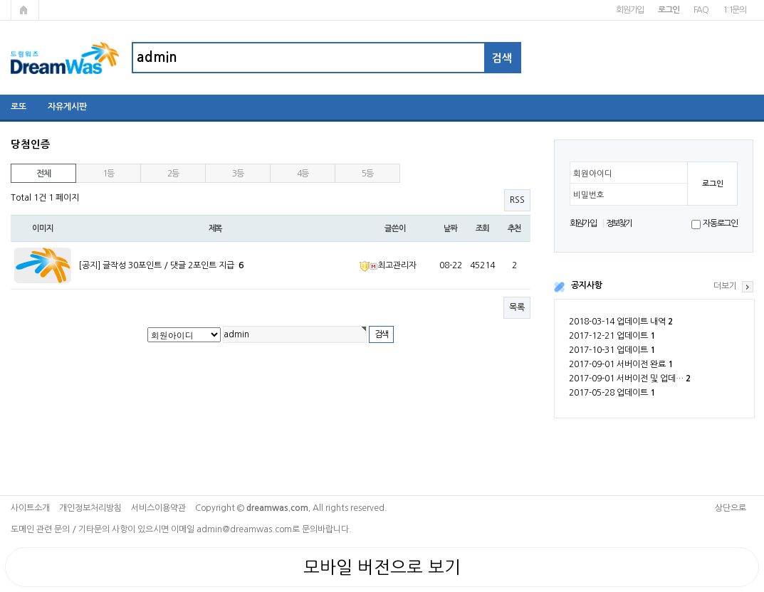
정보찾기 (619, 223)
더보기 (725, 286)
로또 (18, 106)
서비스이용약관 (158, 508)
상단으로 (730, 508)
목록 (517, 307)
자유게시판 (67, 106)
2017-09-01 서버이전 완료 (621, 364)
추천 (515, 228)
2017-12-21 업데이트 (612, 336)
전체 (43, 173)
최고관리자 (388, 265)
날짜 (451, 228)
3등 (238, 173)
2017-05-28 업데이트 (612, 392)
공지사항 (586, 285)
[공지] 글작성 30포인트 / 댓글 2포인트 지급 (161, 265)
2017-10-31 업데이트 (612, 350)
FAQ (701, 10)
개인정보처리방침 (90, 508)
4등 (302, 173)
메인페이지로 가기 (24, 10)
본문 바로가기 (0, 0)
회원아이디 (592, 173)
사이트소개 (30, 508)
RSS (517, 200)
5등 (367, 173)
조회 (483, 228)
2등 (173, 173)
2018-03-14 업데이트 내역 (621, 321)
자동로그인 (720, 223)
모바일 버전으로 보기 (382, 567)
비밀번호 (589, 195)
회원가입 (630, 10)
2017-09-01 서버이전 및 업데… (630, 378)
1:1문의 (734, 10)
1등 (108, 173)
